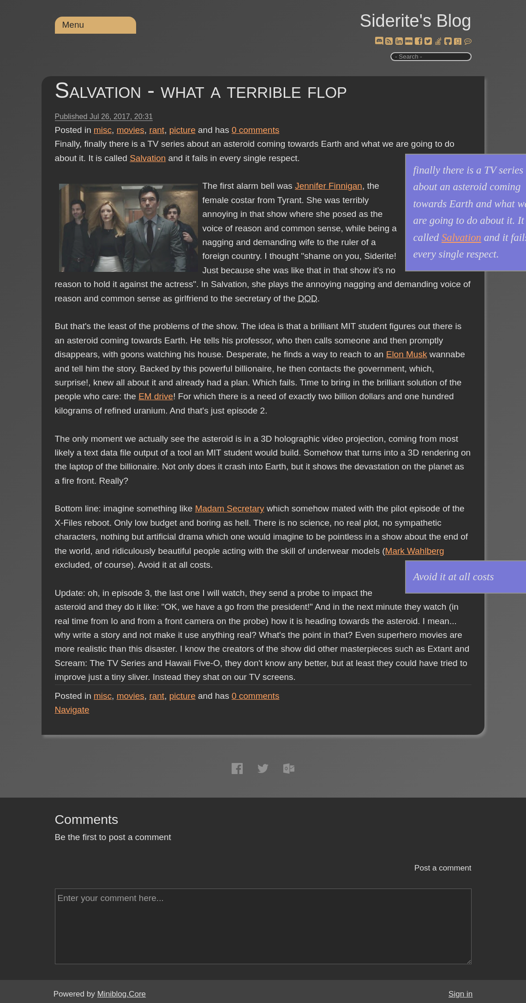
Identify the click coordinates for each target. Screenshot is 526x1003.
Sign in (460, 994)
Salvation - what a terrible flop (201, 90)
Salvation (148, 158)
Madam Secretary (229, 508)
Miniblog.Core (121, 994)
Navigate (72, 710)
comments (256, 130)
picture (182, 130)
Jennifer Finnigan (328, 186)
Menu (73, 25)
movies (130, 130)
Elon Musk (406, 354)
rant (156, 130)
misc (103, 130)
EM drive (155, 396)
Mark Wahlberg (414, 551)
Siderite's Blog (416, 20)
